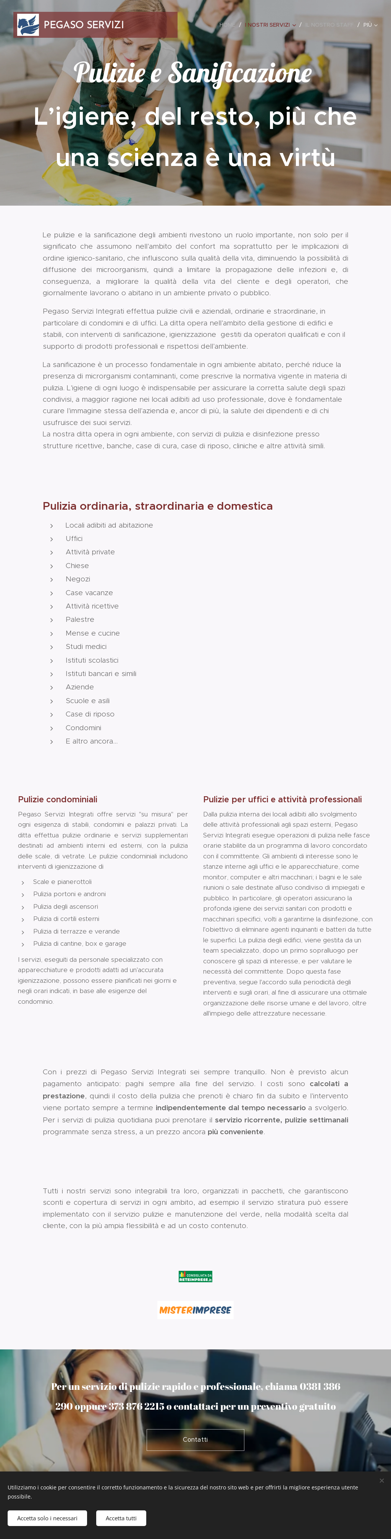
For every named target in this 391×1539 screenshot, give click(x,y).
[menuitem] (229, 24)
